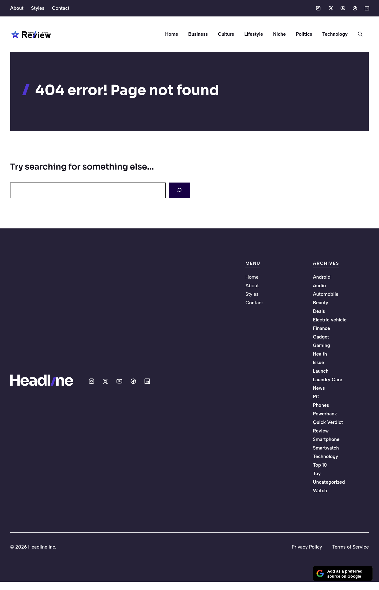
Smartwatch (326, 448)
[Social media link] (318, 8)
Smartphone (326, 439)
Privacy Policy (307, 547)
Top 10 (320, 465)
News (319, 388)
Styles (37, 8)
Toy (317, 473)
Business (198, 34)
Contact (60, 8)
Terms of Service (350, 547)
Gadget (321, 337)
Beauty (320, 303)
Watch (320, 491)
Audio (319, 286)
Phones (321, 405)
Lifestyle (253, 34)
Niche (279, 34)
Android (322, 277)
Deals (319, 311)
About (16, 8)
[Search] (179, 190)
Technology (335, 34)
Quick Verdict (328, 422)
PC (316, 397)
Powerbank (325, 414)
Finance (321, 328)
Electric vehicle (329, 320)
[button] (358, 34)
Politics (304, 34)
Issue (318, 362)
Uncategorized (329, 482)
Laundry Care (327, 379)
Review (321, 431)
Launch (320, 371)
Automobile (325, 294)
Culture (226, 34)
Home (171, 34)
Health (320, 354)
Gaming (321, 345)
